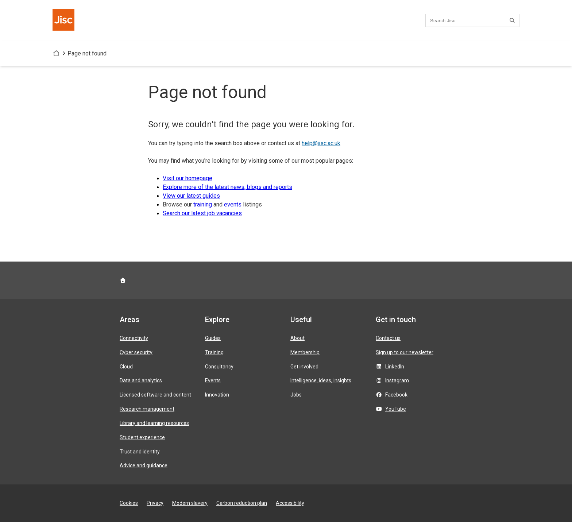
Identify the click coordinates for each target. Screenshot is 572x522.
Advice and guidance (143, 465)
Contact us (388, 338)
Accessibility (290, 503)
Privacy (155, 503)
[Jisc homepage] (64, 20)
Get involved (304, 367)
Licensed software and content (155, 395)
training (202, 204)
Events (213, 380)
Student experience (142, 437)
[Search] (513, 20)
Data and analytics (141, 380)
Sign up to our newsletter (404, 352)
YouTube (395, 409)
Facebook (396, 395)
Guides (213, 338)
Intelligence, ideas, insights (320, 380)
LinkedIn (394, 367)
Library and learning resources (154, 423)
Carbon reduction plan (241, 503)
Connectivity (134, 338)
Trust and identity (140, 452)
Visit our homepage (187, 178)
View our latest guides (191, 195)
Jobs (296, 395)
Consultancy (219, 367)
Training (214, 352)
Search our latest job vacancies (202, 213)
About (297, 338)
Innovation (217, 395)
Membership (305, 352)
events (232, 204)
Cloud (126, 367)
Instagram (397, 380)
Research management (147, 409)
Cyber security (136, 352)
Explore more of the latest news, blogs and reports (227, 186)
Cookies (129, 503)
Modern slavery (190, 503)
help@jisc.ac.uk (321, 143)
